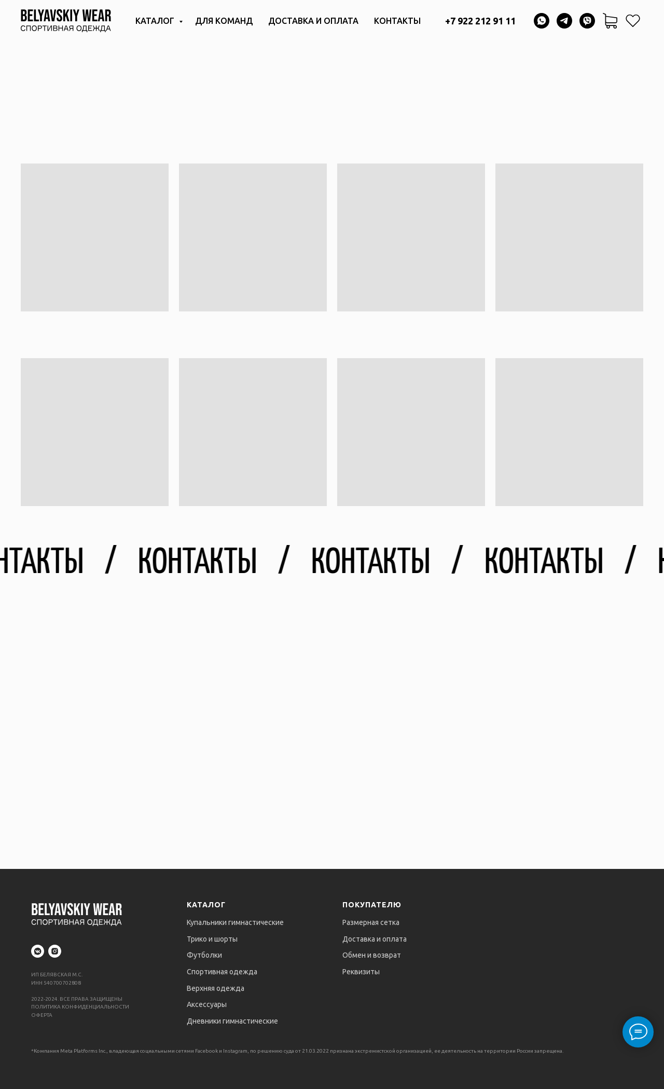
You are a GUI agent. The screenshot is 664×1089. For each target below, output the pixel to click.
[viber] (587, 21)
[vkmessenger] (37, 951)
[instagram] (54, 951)
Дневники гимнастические (232, 1021)
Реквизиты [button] (361, 972)
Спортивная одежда (222, 972)
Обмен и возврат (371, 955)
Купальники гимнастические (235, 922)
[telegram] (564, 21)
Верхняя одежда (215, 988)
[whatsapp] (541, 21)
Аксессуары (207, 1004)
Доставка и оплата (313, 20)
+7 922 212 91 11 (480, 21)
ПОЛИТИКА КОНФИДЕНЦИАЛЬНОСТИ (80, 1007)
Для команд (224, 20)
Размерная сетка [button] (370, 922)
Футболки (204, 955)
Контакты (397, 20)
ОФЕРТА (41, 1015)
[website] (633, 21)
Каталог (155, 20)
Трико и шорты (212, 939)
